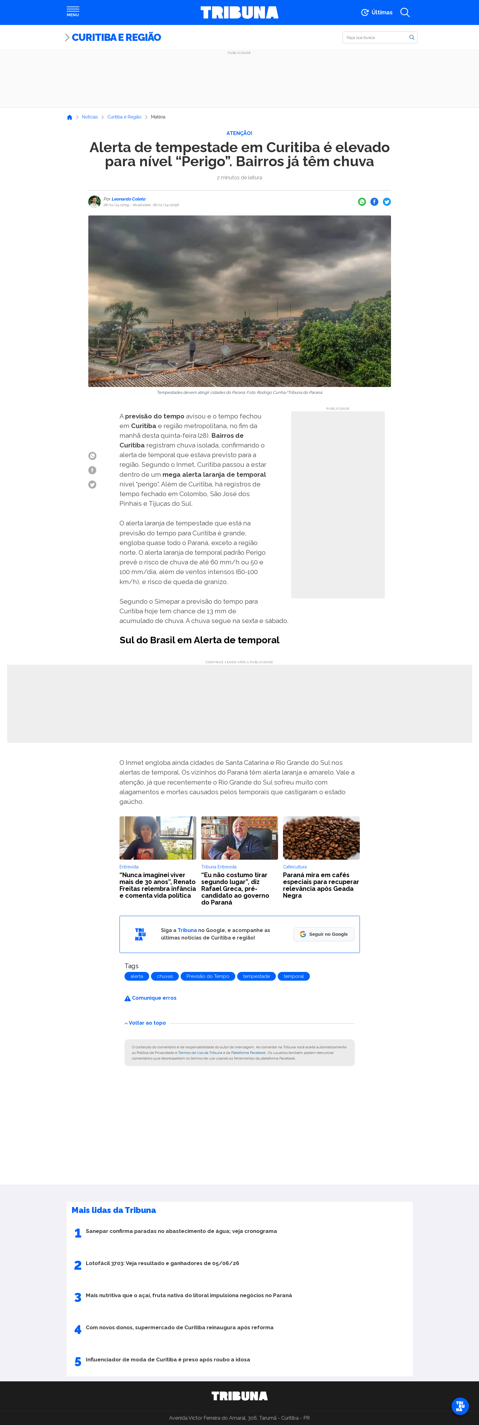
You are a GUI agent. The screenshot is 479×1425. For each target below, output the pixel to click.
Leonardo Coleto (127, 198)
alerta (136, 976)
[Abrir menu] (73, 12)
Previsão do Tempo (208, 976)
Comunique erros (151, 998)
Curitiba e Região (116, 37)
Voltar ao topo (145, 1023)
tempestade (256, 976)
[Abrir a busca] (405, 12)
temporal (294, 976)
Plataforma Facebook (248, 1053)
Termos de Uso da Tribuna (200, 1053)
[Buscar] (380, 37)
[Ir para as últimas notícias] (376, 12)
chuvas (165, 976)
